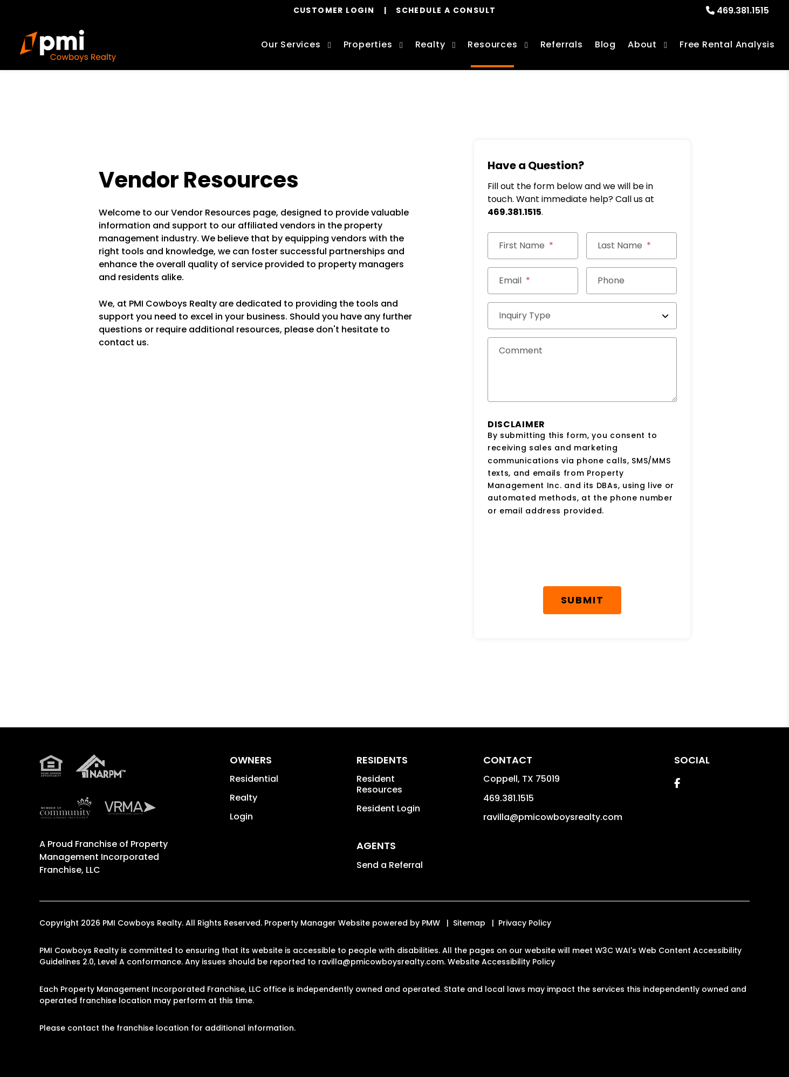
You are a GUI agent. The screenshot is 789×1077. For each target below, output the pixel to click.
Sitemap (469, 923)
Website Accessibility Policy (501, 961)
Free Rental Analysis (727, 44)
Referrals (561, 44)
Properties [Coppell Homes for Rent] (368, 44)
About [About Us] (642, 44)
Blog (605, 44)
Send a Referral (389, 865)
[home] (68, 46)
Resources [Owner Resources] (492, 44)
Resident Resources (379, 784)
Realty (243, 797)
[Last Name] (631, 245)
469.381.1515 (743, 10)
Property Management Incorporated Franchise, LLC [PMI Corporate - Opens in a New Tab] (103, 857)
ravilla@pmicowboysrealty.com (552, 817)
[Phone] (631, 280)
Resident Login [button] (388, 808)
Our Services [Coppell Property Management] (291, 44)
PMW (431, 923)
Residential (254, 779)
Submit (582, 600)
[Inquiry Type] (582, 315)
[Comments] (582, 369)
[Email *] (533, 280)
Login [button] (241, 816)
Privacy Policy (524, 923)
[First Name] (533, 245)
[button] (677, 783)
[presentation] (569, 552)
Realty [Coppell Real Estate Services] (430, 44)
